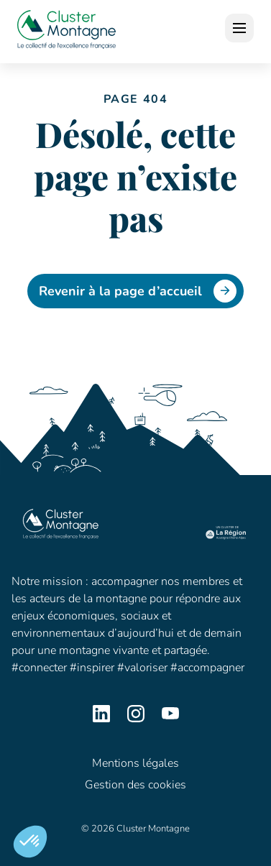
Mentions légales (135, 763)
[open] (239, 28)
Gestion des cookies (135, 785)
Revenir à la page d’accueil (137, 291)
